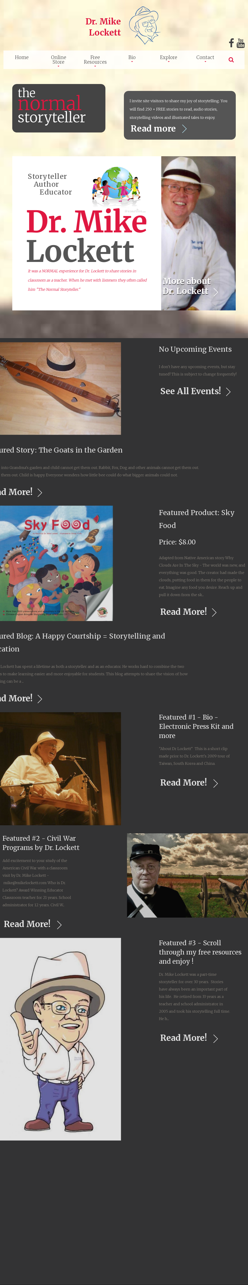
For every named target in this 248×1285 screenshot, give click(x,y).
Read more (158, 128)
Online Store (58, 59)
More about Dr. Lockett (189, 286)
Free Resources (95, 59)
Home (22, 57)
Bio (132, 57)
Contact (205, 57)
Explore (168, 57)
